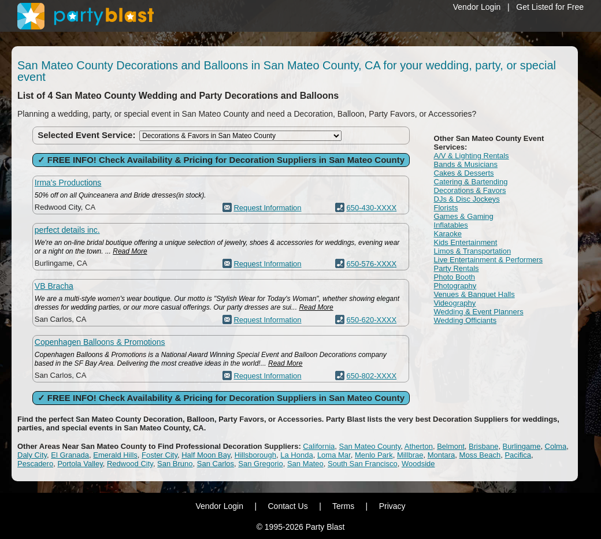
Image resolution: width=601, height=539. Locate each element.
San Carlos (215, 463)
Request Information (267, 207)
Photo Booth (455, 277)
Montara (441, 455)
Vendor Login (477, 7)
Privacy (392, 506)
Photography (455, 285)
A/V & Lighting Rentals (471, 155)
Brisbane (483, 446)
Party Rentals (456, 268)
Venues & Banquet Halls (474, 294)
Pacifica (517, 455)
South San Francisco (363, 463)
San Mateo (305, 463)
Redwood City (130, 463)
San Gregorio (260, 463)
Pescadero (35, 463)
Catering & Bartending (471, 181)
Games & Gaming (464, 216)
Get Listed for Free (550, 7)
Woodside (418, 463)
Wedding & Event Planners (479, 311)
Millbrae (410, 455)
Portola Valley (79, 463)
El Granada (70, 455)
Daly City (32, 455)
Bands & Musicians (466, 164)
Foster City (159, 455)
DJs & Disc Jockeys (467, 199)
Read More (130, 251)
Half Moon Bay (205, 455)
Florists (446, 207)
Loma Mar (334, 455)
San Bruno (174, 463)
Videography (455, 303)
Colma (556, 446)
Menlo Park (374, 455)
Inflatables (451, 225)
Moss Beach (480, 455)
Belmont (451, 446)
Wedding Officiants (465, 320)
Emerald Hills (115, 455)
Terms (343, 506)
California (319, 446)
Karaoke (448, 233)
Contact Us (287, 506)
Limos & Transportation (472, 251)
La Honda (296, 455)
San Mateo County (370, 446)
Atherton (419, 446)
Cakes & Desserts (464, 173)
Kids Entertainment (466, 242)
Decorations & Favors (470, 190)
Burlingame (522, 446)
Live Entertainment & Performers (488, 259)
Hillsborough (255, 455)
